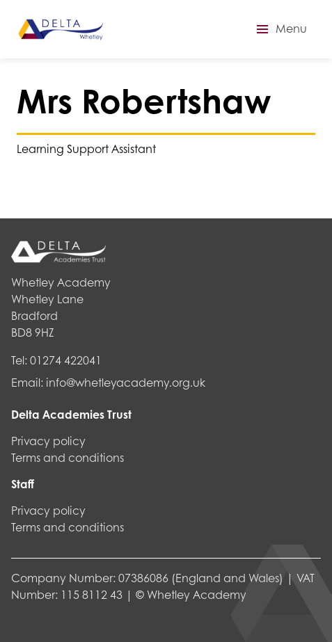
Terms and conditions (67, 457)
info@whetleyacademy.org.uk (125, 382)
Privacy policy (48, 441)
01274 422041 (66, 360)
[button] (279, 29)
